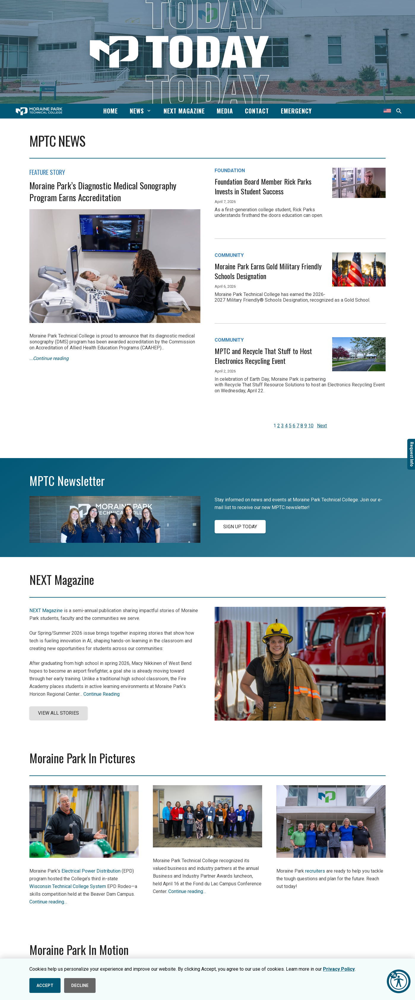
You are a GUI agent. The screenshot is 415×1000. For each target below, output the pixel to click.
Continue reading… (48, 902)
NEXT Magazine (46, 610)
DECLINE (79, 985)
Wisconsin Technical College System (67, 886)
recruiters (315, 871)
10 (310, 425)
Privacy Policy (339, 969)
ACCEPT (45, 985)
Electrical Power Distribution (91, 871)
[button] (148, 110)
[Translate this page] (387, 111)
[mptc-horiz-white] (39, 111)
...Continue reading (49, 358)
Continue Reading (101, 694)
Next (322, 425)
